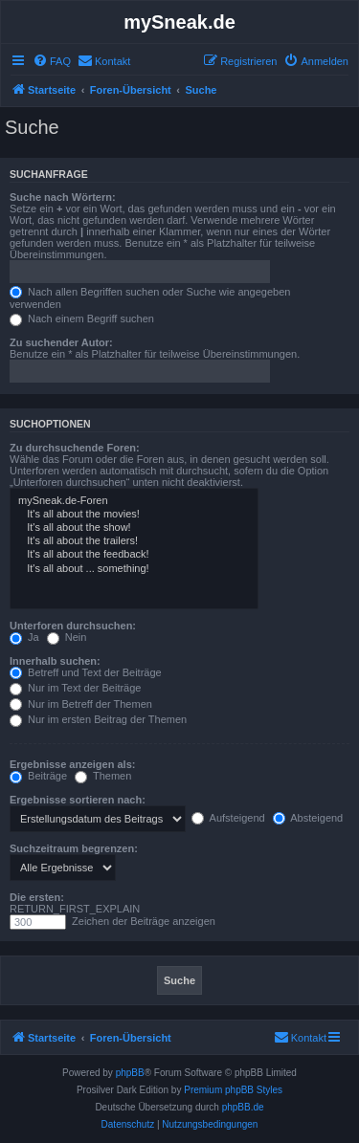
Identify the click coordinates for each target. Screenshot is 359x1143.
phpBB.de (243, 1107)
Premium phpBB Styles (233, 1090)
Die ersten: (37, 897)
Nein (67, 637)
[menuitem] (52, 61)
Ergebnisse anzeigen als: (72, 764)
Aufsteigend (228, 818)
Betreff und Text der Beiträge (86, 672)
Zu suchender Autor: (61, 342)
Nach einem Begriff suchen (82, 318)
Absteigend (308, 818)
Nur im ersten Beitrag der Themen (98, 719)
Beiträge (38, 775)
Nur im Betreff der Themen (81, 704)
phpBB (130, 1072)
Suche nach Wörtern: (63, 197)
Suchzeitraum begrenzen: (74, 848)
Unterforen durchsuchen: (73, 625)
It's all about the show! (134, 528)
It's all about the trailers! (134, 541)
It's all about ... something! (134, 569)
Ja (24, 637)
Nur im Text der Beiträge (75, 687)
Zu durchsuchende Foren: (75, 447)
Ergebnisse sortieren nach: (78, 799)
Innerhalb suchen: (55, 661)
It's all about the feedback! (134, 554)
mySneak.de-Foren (134, 501)
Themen (103, 775)
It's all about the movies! (134, 514)
